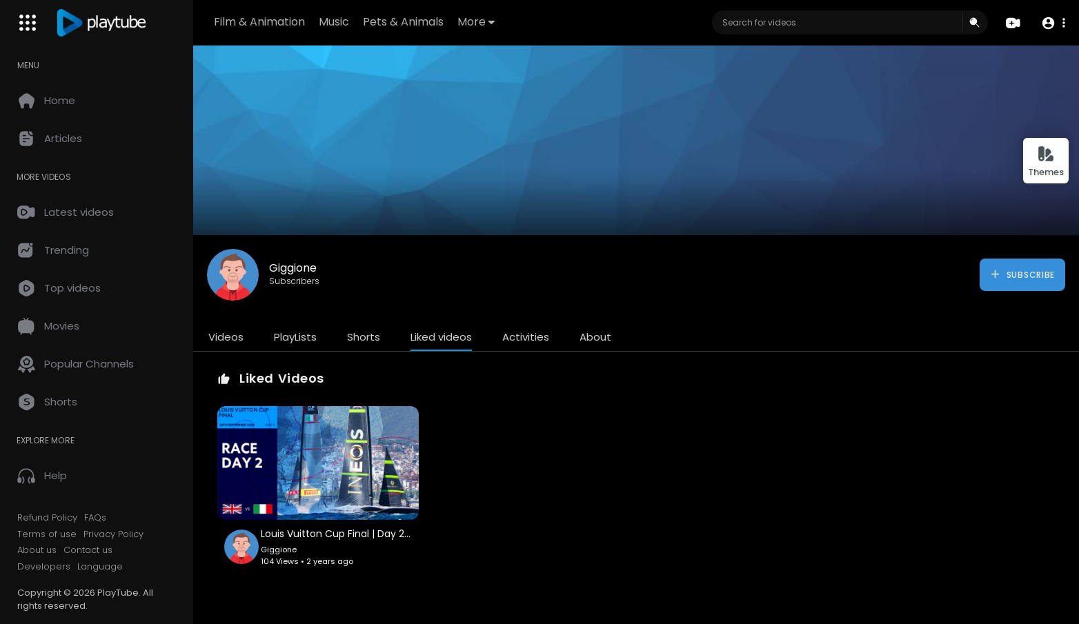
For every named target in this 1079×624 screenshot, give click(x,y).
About (595, 337)
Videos (226, 337)
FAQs (95, 518)
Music (334, 22)
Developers (43, 567)
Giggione (293, 268)
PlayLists (295, 337)
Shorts (363, 337)
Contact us (87, 550)
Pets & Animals (403, 22)
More (476, 22)
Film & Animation (259, 22)
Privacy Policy (113, 534)
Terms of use (47, 534)
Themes (1046, 162)
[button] (1053, 23)
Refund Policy (47, 518)
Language (100, 567)
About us (37, 550)
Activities (525, 337)
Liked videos (441, 337)
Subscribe (1022, 274)
